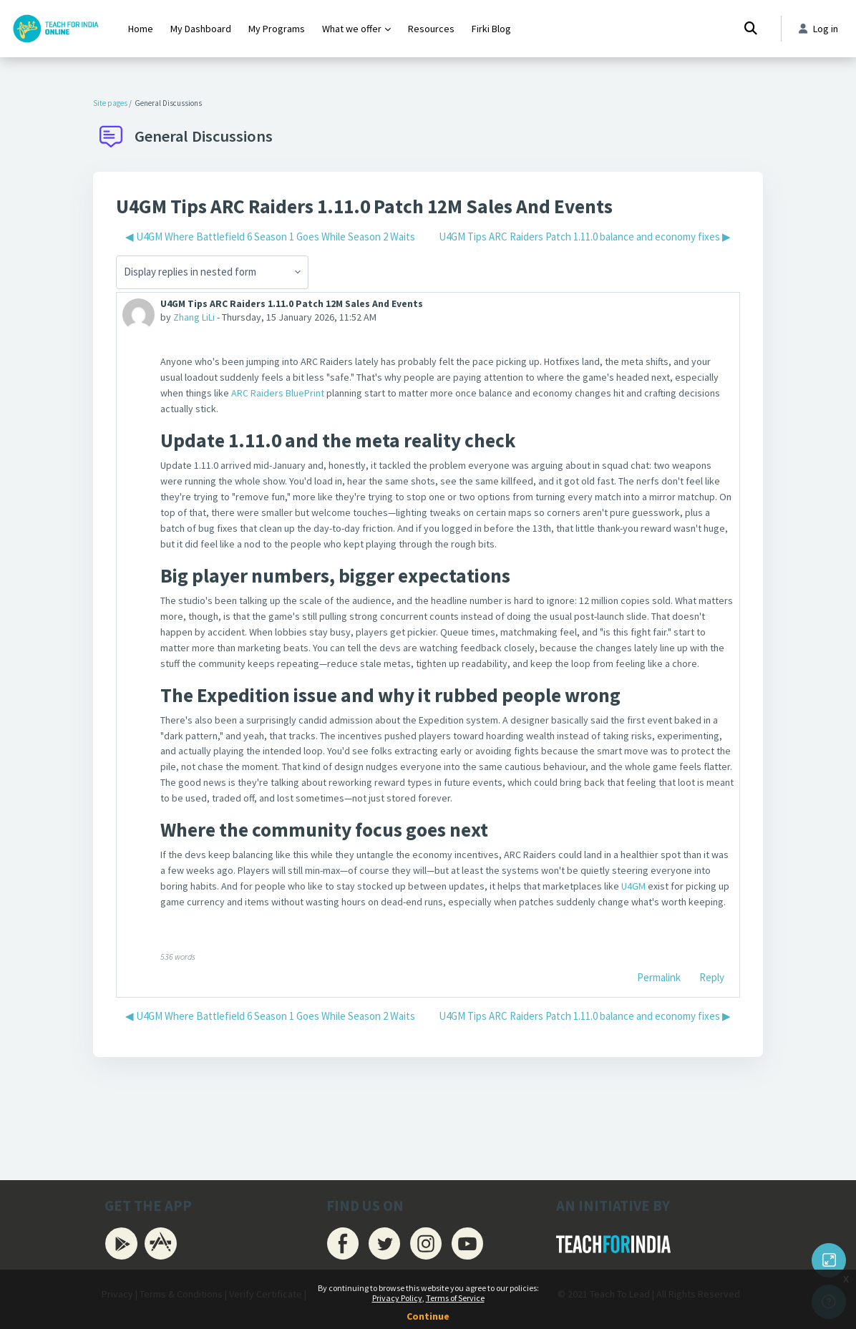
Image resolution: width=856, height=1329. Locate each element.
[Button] (829, 1260)
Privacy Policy (397, 1298)
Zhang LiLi (196, 319)
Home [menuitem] (140, 28)
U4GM (714, 931)
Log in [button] (817, 29)
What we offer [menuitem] (351, 28)
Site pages (110, 103)
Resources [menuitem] (431, 28)
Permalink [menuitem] (659, 1043)
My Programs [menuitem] (276, 28)
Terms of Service (455, 1298)
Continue (428, 1316)
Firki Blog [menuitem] (491, 28)
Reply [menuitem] (711, 1043)
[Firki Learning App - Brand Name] (55, 28)
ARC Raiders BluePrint (331, 397)
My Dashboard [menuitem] (200, 28)
